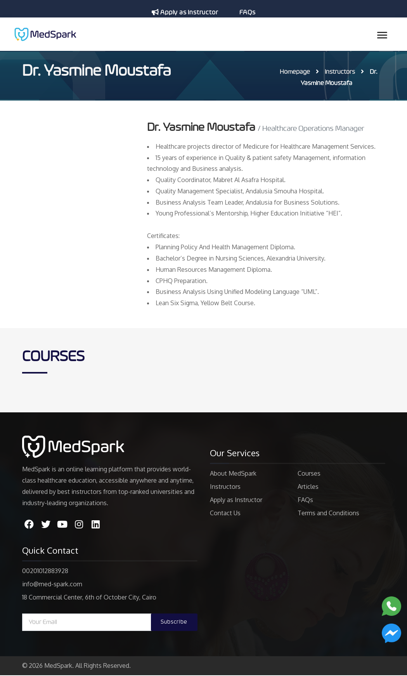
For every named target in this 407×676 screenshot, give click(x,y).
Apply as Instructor (184, 12)
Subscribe (174, 623)
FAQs (247, 12)
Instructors (340, 72)
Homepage (295, 72)
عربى (245, 28)
